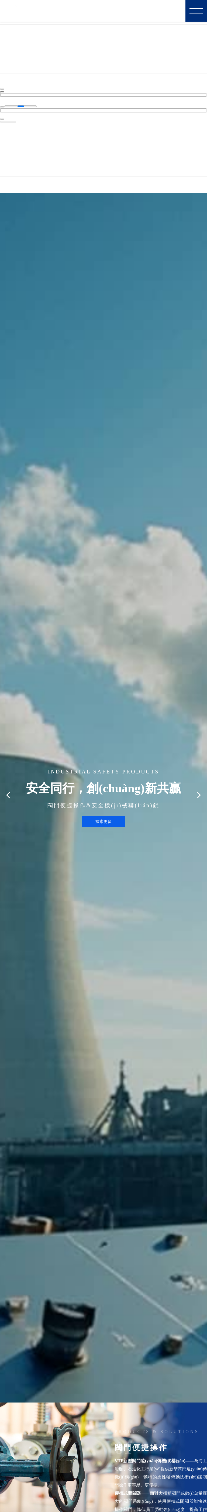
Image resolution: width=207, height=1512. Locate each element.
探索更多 (103, 821)
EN (174, 10)
